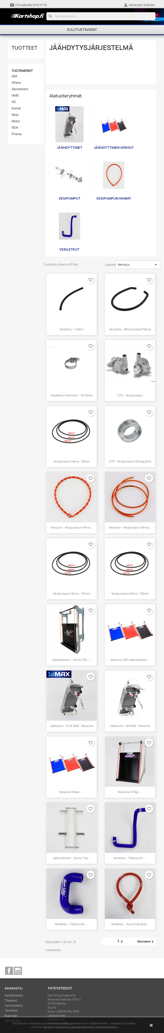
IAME (15, 96)
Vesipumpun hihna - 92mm (71, 461)
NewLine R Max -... (71, 792)
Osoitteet (11, 1010)
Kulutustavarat (82, 30)
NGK (15, 128)
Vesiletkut (69, 249)
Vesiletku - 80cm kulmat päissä (130, 329)
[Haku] (101, 16)
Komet (16, 108)
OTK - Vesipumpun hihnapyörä (130, 461)
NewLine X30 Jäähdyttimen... (130, 660)
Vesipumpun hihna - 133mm (130, 593)
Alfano (16, 83)
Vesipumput (69, 198)
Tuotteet (24, 47)
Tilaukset (11, 1000)
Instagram (18, 971)
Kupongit (11, 1015)
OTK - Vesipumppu (130, 395)
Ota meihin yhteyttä (31, 5)
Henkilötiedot (14, 995)
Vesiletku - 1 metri (72, 329)
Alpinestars (20, 89)
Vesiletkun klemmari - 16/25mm (72, 395)
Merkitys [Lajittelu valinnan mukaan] (138, 264)
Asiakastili (14, 988)
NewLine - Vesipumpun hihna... (72, 527)
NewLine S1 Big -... (130, 792)
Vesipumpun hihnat (113, 198)
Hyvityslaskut (14, 1005)
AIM (14, 76)
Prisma (17, 134)
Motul (16, 121)
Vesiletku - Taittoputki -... (130, 858)
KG (14, 102)
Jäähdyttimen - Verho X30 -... (71, 660)
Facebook (9, 971)
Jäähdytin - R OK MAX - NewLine (71, 726)
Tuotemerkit (22, 71)
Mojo (15, 115)
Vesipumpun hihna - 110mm (71, 593)
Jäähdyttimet (69, 147)
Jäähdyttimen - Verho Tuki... (71, 858)
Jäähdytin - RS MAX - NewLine (130, 726)
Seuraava (146, 941)
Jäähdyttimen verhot (114, 147)
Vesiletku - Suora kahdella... (130, 924)
